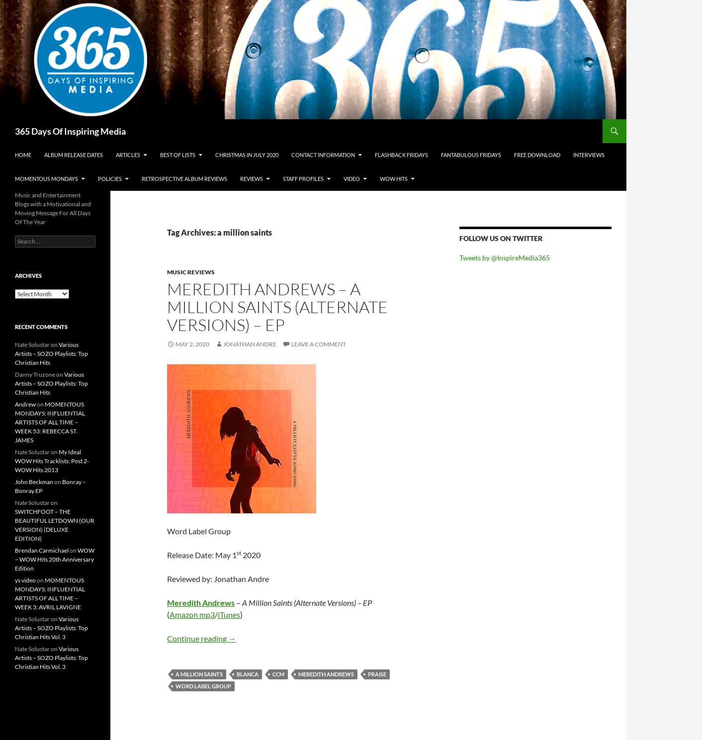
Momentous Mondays (46, 178)
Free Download (537, 155)
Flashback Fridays (401, 155)
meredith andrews (326, 674)
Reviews (251, 178)
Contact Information (323, 155)
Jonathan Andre (249, 344)
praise (377, 674)
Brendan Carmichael (42, 550)
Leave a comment (318, 344)
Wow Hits (394, 178)
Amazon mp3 (192, 614)
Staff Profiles (303, 178)
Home (23, 155)
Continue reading (201, 638)
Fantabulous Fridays (471, 155)
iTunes (229, 614)
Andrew (25, 404)
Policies (110, 178)
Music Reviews (191, 272)
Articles (128, 155)
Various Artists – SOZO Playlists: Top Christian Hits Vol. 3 (51, 628)
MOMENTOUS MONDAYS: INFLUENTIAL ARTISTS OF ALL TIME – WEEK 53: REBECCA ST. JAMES (50, 422)
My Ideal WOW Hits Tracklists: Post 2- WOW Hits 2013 (52, 461)
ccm (278, 674)
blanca (248, 674)
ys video (25, 580)
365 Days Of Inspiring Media (70, 131)
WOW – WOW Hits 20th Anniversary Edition (54, 559)
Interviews (589, 155)
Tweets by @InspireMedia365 (504, 257)
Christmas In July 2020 (246, 155)
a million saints (199, 674)
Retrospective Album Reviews (184, 178)
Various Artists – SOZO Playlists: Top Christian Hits (51, 353)
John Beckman (34, 482)
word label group (203, 686)
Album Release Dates (73, 155)
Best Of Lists (177, 155)
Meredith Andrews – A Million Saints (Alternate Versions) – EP (277, 307)
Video (352, 178)
